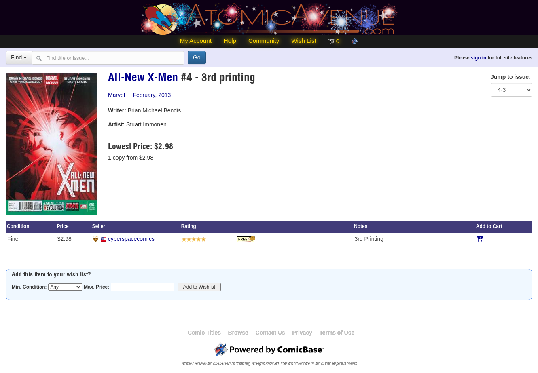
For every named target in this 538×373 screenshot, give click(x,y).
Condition (18, 226)
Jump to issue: (511, 77)
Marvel (116, 95)
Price (62, 226)
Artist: (116, 124)
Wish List (303, 40)
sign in (478, 58)
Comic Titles (204, 332)
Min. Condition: (29, 287)
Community (263, 40)
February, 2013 (152, 95)
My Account (196, 40)
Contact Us (270, 332)
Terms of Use (336, 332)
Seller (98, 226)
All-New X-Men (143, 78)
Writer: (117, 110)
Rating (188, 226)
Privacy (302, 332)
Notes (360, 226)
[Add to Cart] (480, 239)
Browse (238, 332)
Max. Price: (96, 287)
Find (19, 57)
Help (230, 40)
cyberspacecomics (131, 239)
